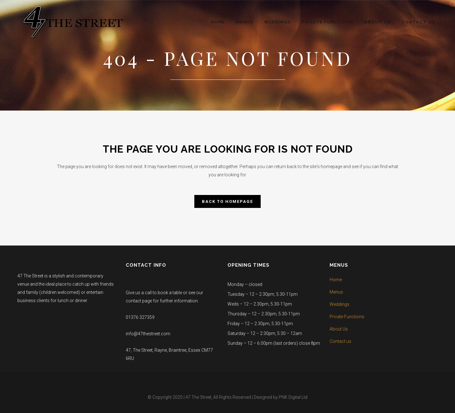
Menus (336, 292)
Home (336, 279)
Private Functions (347, 316)
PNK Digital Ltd (293, 397)
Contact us (340, 341)
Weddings (339, 304)
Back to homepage (227, 201)
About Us (339, 328)
